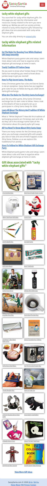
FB (29, 482)
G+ (32, 482)
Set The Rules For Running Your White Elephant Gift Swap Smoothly (22, 53)
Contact (33, 485)
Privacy (27, 485)
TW (34, 482)
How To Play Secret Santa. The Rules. (17, 79)
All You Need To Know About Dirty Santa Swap (21, 127)
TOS (22, 485)
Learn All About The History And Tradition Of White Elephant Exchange (23, 111)
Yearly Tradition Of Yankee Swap (16, 67)
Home (13, 485)
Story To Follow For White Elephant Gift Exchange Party (23, 146)
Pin (37, 482)
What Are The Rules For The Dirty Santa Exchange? (23, 94)
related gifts (31, 36)
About (18, 485)
